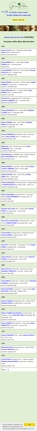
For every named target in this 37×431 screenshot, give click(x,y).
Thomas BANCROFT (8, 182)
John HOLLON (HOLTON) (9, 221)
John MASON (5, 233)
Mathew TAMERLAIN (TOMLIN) (11, 313)
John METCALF (6, 154)
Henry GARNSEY (7, 323)
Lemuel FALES (6, 359)
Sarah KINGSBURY (13, 196)
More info (31, 428)
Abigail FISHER (12, 223)
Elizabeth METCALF (9, 184)
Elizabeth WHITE (6, 303)
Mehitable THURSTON (8, 271)
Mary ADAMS (11, 136)
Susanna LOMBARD (8, 100)
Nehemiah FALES (7, 347)
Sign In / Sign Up (19, 20)
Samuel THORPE (6, 301)
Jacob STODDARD (7, 335)
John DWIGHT (6, 281)
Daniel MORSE (6, 62)
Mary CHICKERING (7, 156)
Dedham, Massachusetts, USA (14, 37)
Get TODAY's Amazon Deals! (18, 12)
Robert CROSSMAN (7, 194)
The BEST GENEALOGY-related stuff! (18, 15)
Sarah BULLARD (18, 315)
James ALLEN (6, 50)
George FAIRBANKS (8, 134)
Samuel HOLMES (7, 289)
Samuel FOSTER (6, 174)
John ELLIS (5, 98)
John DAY (4, 245)
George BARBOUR (7, 110)
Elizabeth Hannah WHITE (9, 361)
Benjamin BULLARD (8, 208)
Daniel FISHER (6, 82)
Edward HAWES (6, 166)
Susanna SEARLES (7, 349)
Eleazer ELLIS (6, 269)
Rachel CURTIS (28, 335)
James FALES (6, 257)
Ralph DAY (4, 146)
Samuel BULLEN (6, 90)
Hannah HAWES (6, 235)
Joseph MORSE (6, 70)
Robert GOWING (6, 122)
